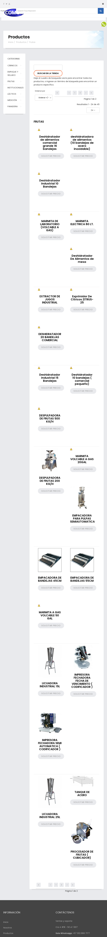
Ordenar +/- (43, 97)
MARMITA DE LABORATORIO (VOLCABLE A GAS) (49, 225)
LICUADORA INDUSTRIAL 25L (49, 815)
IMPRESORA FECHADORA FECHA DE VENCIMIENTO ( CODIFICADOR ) (82, 681)
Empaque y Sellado (14, 73)
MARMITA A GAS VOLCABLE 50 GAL (50, 615)
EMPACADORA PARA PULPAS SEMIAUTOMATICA (82, 519)
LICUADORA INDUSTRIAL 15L (50, 684)
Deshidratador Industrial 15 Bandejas (49, 378)
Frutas (14, 81)
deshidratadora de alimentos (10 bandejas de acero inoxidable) (82, 143)
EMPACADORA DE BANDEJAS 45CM (49, 579)
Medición (14, 100)
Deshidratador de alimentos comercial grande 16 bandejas (49, 143)
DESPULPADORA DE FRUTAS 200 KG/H (49, 481)
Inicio (10, 42)
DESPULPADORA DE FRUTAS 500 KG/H (49, 418)
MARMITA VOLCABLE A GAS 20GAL (82, 459)
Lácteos (14, 93)
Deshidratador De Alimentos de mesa (82, 259)
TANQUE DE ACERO (82, 793)
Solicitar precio (51, 156)
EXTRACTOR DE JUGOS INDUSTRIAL (50, 299)
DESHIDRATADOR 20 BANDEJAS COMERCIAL (49, 337)
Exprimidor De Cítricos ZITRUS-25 (82, 299)
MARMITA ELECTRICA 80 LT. (82, 222)
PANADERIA (14, 106)
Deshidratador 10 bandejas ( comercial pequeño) (82, 379)
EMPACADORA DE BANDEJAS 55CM (82, 579)
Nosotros (7, 927)
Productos (21, 42)
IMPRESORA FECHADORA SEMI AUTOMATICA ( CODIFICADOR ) (50, 744)
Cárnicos (14, 65)
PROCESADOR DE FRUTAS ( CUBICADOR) (82, 855)
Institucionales (16, 88)
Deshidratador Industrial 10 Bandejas (49, 183)
